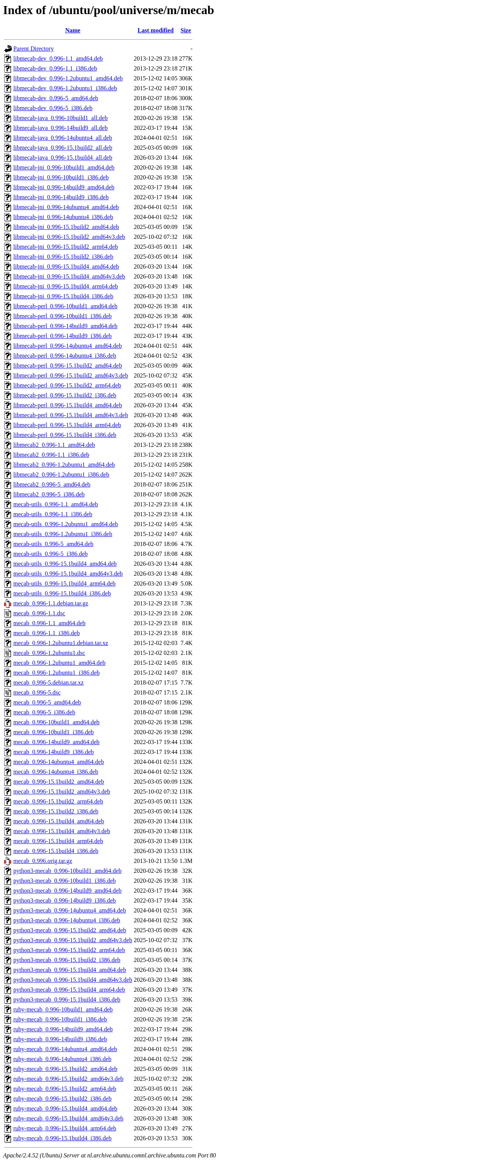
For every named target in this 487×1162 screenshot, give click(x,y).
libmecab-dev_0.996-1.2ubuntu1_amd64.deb (68, 78)
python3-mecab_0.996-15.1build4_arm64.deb (69, 989)
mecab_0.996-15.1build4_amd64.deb (58, 821)
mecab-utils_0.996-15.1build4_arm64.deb (64, 583)
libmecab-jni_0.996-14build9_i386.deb (61, 197)
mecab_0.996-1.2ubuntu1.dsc (49, 653)
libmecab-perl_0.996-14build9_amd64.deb (65, 326)
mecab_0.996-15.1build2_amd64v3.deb (61, 791)
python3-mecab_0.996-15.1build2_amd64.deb (69, 930)
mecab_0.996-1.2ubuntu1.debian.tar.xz (60, 643)
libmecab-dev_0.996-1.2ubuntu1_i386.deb (65, 88)
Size (186, 30)
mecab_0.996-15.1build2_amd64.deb (58, 781)
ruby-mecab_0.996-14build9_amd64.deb (63, 1029)
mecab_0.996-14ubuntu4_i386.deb (55, 771)
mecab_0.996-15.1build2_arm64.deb (58, 801)
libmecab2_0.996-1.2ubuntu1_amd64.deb (64, 464)
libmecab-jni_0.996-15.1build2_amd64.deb (66, 227)
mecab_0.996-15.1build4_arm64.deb (58, 841)
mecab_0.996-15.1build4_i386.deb (56, 851)
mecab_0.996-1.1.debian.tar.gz (50, 603)
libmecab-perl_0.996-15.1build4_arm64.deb (67, 425)
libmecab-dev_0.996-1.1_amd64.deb (58, 58)
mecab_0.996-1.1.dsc (39, 613)
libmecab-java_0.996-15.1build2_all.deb (62, 147)
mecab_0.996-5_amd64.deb (47, 702)
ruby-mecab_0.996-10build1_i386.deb (60, 1019)
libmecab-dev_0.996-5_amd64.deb (55, 98)
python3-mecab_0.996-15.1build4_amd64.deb (69, 970)
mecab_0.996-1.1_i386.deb (46, 633)
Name (72, 30)
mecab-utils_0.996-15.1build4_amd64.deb (65, 563)
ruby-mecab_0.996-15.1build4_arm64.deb (64, 1128)
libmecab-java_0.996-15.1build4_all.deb (62, 157)
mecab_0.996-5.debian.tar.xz (48, 682)
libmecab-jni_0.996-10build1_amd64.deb (64, 167)
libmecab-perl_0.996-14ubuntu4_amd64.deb (67, 346)
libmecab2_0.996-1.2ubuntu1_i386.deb (61, 474)
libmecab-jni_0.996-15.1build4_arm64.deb (65, 286)
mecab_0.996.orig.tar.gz (42, 861)
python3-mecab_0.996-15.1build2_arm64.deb (69, 950)
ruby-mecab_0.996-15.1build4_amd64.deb (65, 1108)
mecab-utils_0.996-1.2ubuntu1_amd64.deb (65, 524)
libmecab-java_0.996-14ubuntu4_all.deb (62, 137)
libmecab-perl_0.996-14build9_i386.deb (62, 336)
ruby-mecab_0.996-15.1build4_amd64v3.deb (68, 1118)
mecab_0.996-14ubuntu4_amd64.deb (58, 762)
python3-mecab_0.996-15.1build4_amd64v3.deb (72, 979)
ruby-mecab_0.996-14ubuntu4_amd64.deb (65, 1049)
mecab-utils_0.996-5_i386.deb (50, 554)
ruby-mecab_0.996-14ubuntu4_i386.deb (62, 1059)
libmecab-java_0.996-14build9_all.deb (60, 128)
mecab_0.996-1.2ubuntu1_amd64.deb (59, 662)
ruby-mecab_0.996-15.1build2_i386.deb (62, 1098)
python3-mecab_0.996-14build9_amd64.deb (67, 890)
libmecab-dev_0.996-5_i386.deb (52, 108)
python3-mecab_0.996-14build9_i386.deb (64, 900)
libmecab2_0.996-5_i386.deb (49, 494)
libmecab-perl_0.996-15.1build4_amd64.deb (67, 405)
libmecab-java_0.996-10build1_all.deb (60, 118)
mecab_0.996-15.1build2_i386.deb (56, 811)
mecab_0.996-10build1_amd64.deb (56, 722)
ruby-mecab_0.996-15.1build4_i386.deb (62, 1138)
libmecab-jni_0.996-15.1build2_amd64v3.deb (69, 237)
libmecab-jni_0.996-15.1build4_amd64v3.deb (69, 276)
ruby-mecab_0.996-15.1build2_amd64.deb (65, 1069)
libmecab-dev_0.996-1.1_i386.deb (55, 68)
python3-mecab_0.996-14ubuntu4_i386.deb (66, 920)
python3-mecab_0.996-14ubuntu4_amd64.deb (69, 910)
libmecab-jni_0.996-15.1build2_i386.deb (63, 256)
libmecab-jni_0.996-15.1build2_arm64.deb (65, 246)
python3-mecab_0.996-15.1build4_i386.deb (66, 999)
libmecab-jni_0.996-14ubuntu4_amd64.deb (66, 207)
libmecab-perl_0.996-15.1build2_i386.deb (64, 395)
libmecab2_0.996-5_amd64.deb (52, 484)
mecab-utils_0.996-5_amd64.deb (53, 544)
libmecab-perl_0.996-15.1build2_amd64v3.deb (70, 375)
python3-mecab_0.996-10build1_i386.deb (64, 880)
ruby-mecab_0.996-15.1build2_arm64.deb (64, 1088)
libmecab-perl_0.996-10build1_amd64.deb (65, 306)
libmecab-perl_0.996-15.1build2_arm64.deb (67, 385)
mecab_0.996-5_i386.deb (44, 712)
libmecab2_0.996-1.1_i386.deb (51, 454)
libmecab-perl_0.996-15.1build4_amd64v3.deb (70, 415)
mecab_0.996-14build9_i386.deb (53, 752)
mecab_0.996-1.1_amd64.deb (49, 623)
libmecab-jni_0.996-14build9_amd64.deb (64, 187)
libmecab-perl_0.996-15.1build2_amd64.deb (67, 365)
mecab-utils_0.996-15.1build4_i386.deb (62, 593)
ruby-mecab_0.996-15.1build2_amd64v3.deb (68, 1079)
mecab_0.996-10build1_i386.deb (53, 732)
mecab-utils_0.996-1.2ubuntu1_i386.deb (62, 534)
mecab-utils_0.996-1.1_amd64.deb (55, 504)
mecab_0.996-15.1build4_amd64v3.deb (61, 831)
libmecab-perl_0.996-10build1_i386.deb (62, 316)
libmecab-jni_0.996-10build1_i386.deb (61, 177)
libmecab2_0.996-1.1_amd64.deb (54, 445)
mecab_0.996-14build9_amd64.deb (56, 742)
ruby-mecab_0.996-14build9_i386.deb (60, 1039)
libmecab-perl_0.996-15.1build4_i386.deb (64, 435)
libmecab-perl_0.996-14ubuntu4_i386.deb (64, 355)
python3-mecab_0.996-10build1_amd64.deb (67, 870)
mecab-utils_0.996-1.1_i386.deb (52, 514)
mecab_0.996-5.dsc (36, 692)
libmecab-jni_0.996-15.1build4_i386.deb (63, 296)
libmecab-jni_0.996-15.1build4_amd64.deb (66, 266)
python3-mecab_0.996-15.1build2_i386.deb (66, 960)
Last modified (156, 30)
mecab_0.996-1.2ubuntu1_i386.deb (56, 672)
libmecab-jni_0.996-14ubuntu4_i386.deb (63, 217)
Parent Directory (33, 48)
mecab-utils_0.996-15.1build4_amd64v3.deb (68, 573)
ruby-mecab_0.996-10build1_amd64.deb (63, 1009)
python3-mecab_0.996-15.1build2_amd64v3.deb (72, 940)
